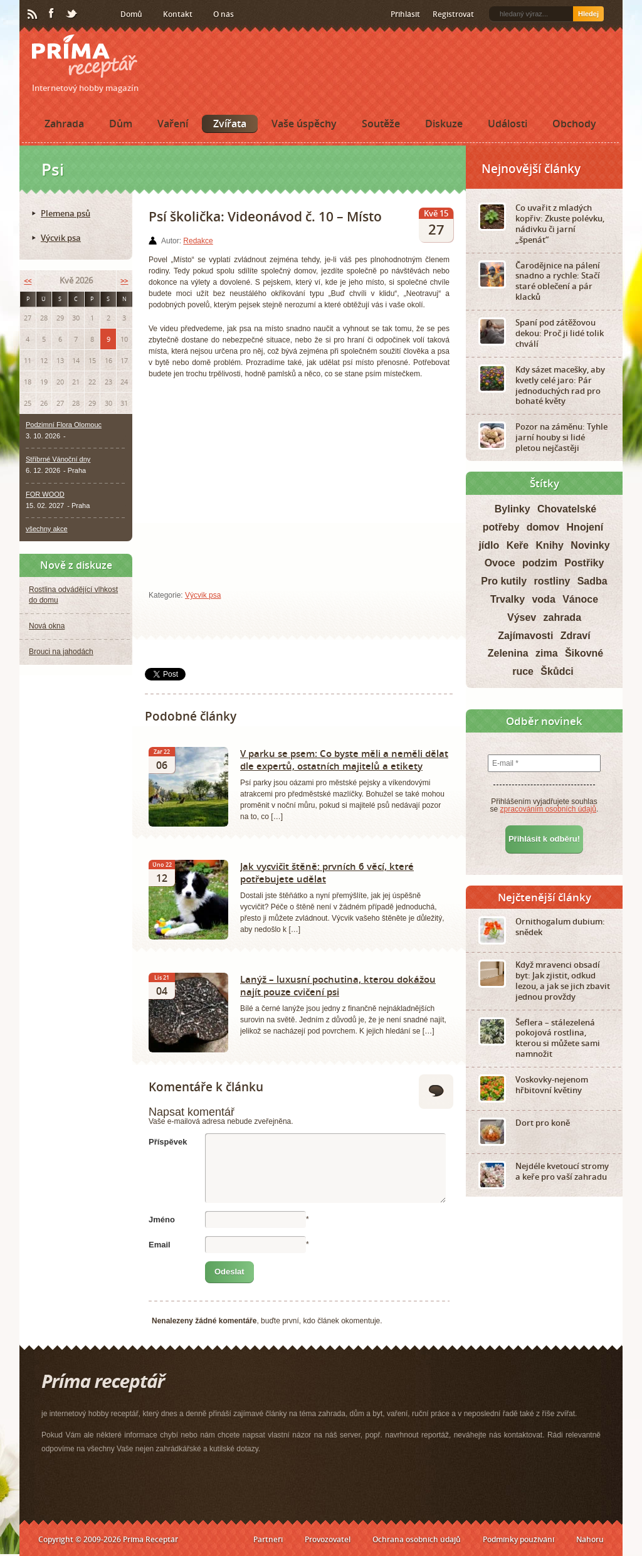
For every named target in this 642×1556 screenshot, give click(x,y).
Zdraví (575, 635)
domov (543, 527)
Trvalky (507, 599)
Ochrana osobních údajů (416, 1539)
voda (543, 599)
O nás (223, 14)
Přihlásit (405, 14)
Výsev (521, 617)
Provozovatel (327, 1539)
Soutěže (381, 123)
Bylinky (512, 509)
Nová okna (47, 626)
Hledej (588, 14)
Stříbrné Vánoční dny (58, 459)
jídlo (488, 545)
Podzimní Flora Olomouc (64, 424)
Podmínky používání (518, 1539)
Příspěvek (168, 1141)
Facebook (52, 13)
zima (546, 653)
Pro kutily (504, 581)
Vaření (172, 123)
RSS (33, 14)
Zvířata (229, 123)
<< (27, 280)
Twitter (72, 14)
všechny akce (47, 528)
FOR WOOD (45, 494)
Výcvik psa (203, 595)
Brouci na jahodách (61, 651)
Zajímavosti (525, 635)
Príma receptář (84, 56)
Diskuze (444, 123)
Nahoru (590, 1539)
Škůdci (556, 671)
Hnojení (585, 527)
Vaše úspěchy (304, 123)
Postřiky (584, 563)
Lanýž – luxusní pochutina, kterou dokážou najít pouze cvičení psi (338, 985)
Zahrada (64, 123)
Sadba (592, 581)
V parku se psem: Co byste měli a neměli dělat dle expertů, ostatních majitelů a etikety (344, 759)
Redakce (198, 240)
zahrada (562, 617)
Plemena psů (65, 213)
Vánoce (580, 599)
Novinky (590, 545)
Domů (131, 14)
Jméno (162, 1219)
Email (160, 1244)
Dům (120, 123)
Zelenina (508, 653)
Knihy (550, 545)
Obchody (574, 123)
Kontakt (177, 14)
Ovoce (500, 563)
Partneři (268, 1539)
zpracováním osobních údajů (548, 809)
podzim (539, 563)
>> (124, 280)
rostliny (552, 581)
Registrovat (453, 14)
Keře (518, 545)
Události (507, 123)
